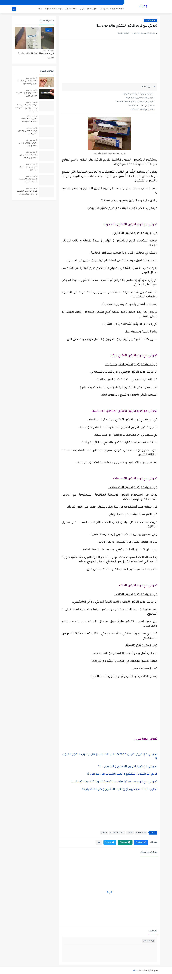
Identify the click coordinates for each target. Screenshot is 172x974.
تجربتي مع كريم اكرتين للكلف (142, 109)
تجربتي (82, 9)
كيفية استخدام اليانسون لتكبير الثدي (27, 132)
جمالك (143, 6)
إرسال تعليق (148, 941)
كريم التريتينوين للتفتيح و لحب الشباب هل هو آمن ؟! (122, 774)
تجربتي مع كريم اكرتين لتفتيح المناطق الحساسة (134, 102)
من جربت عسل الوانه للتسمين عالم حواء (29, 120)
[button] (141, 842)
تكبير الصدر (92, 9)
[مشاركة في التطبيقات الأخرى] (99, 842)
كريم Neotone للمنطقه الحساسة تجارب (36, 55)
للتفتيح (104, 833)
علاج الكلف (103, 9)
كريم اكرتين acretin (117, 833)
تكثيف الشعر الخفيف (54, 9)
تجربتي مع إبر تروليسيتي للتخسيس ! (28, 144)
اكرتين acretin (150, 20)
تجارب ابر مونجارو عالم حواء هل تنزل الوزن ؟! (26, 94)
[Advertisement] (109, 62)
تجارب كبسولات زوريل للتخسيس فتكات (28, 156)
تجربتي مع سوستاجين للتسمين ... (28, 168)
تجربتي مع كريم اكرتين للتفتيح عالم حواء (138, 94)
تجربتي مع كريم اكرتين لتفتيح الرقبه (139, 98)
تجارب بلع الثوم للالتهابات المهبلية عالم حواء (27, 82)
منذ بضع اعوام (47, 50)
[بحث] (14, 9)
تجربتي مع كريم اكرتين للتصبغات (140, 106)
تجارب (40, 9)
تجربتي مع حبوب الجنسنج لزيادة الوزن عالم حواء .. (27, 192)
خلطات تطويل (71, 9)
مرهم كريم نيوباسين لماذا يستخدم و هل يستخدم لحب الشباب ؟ (26, 108)
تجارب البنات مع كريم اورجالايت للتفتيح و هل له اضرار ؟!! (119, 789)
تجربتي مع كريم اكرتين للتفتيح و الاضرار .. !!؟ (127, 766)
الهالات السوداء (117, 9)
